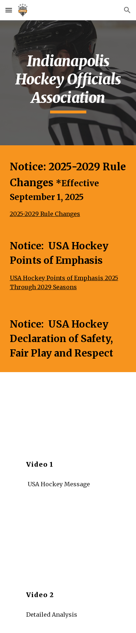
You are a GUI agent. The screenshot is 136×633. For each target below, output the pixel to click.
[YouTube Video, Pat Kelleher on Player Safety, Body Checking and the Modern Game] (68, 409)
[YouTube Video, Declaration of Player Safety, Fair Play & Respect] (68, 539)
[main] (68, 82)
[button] (8, 10)
